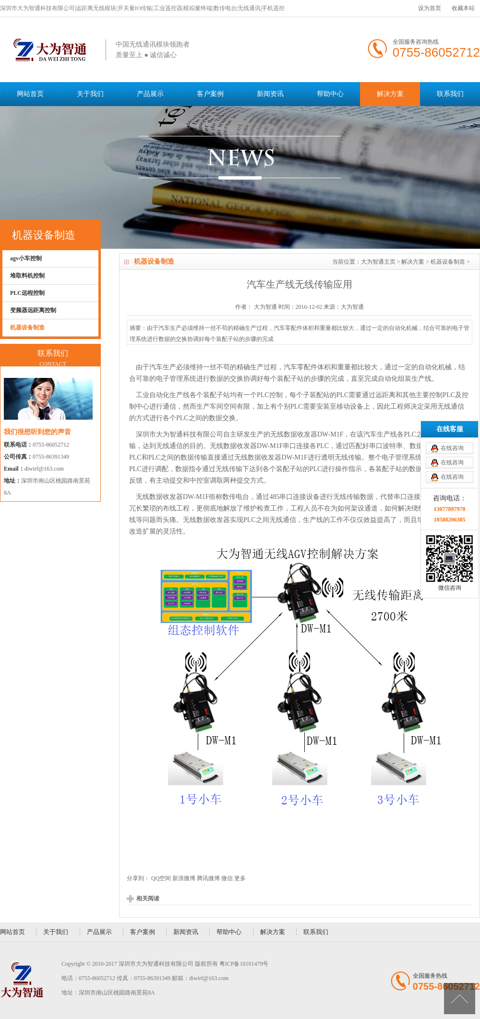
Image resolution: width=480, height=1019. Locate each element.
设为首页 (429, 8)
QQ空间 (161, 878)
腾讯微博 (208, 878)
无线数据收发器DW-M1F (306, 434)
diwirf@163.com (44, 468)
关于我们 (90, 93)
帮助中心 (330, 93)
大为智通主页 (378, 261)
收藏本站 (463, 8)
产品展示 (150, 93)
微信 (227, 878)
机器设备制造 (448, 261)
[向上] (459, 998)
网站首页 (30, 93)
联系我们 (450, 93)
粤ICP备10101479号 (244, 963)
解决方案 (390, 93)
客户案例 (210, 93)
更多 (240, 878)
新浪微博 (183, 878)
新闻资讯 (270, 93)
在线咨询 (452, 385)
